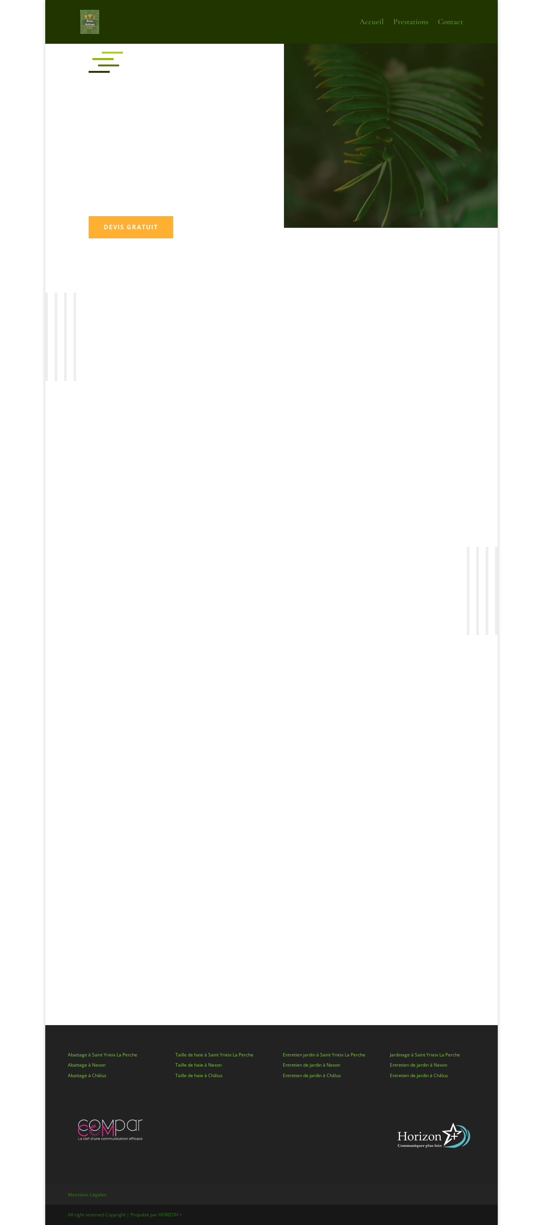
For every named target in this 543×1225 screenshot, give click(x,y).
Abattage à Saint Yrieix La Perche (102, 1055)
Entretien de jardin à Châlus (312, 1075)
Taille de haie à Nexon (198, 1065)
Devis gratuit (131, 227)
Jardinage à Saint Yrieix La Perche (425, 1055)
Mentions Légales (87, 1194)
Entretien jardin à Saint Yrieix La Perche (324, 1055)
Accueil (371, 22)
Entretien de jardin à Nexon (311, 1065)
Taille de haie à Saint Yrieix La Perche (214, 1055)
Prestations (410, 22)
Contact (450, 22)
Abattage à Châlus (87, 1075)
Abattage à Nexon (87, 1065)
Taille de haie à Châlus (198, 1075)
